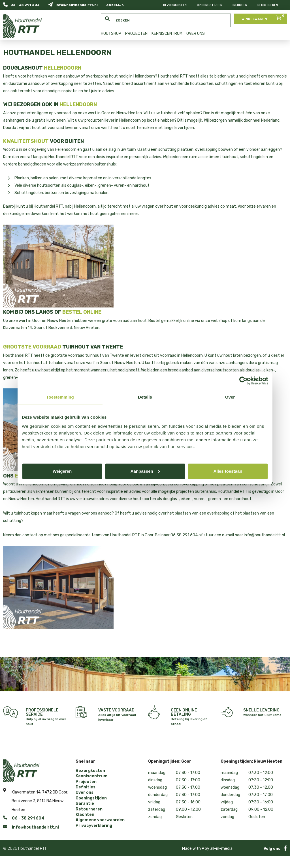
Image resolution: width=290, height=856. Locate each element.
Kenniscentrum (92, 776)
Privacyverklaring (94, 826)
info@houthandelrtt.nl (73, 4)
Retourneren (89, 809)
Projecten (86, 782)
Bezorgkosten (175, 5)
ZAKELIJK (115, 5)
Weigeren (62, 470)
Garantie (85, 804)
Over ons (84, 793)
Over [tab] (230, 397)
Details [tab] (145, 397)
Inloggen (240, 5)
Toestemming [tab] (60, 397)
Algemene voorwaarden (100, 820)
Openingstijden (209, 5)
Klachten (85, 815)
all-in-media (221, 848)
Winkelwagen (263, 17)
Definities (85, 787)
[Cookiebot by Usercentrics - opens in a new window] (243, 381)
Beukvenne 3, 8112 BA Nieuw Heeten (37, 805)
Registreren (267, 5)
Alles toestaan (228, 470)
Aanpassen (145, 470)
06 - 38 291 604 (21, 4)
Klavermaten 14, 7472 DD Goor (39, 791)
